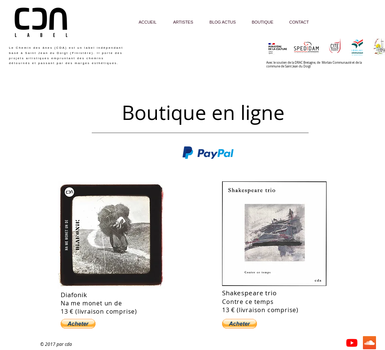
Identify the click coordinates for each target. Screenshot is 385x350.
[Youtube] (351, 342)
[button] (78, 324)
